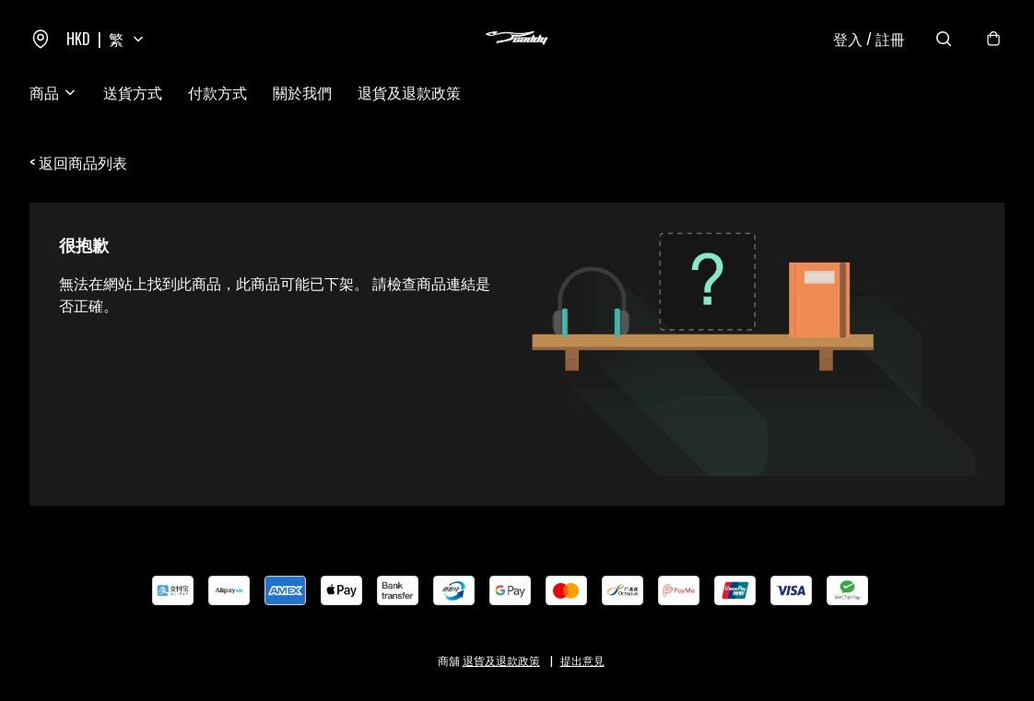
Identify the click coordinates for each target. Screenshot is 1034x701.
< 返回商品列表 (78, 162)
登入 (869, 39)
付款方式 (217, 92)
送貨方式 (132, 92)
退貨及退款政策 (409, 92)
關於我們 (302, 92)
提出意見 (582, 660)
